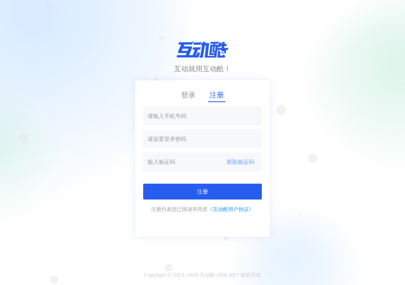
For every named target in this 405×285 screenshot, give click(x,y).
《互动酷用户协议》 (231, 209)
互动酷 (207, 275)
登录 (188, 95)
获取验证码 (240, 162)
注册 (217, 95)
